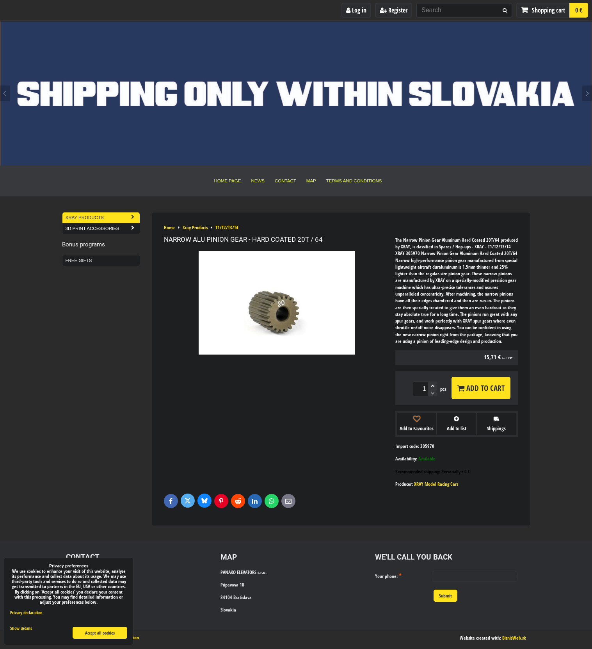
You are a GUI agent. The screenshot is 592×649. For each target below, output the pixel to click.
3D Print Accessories (103, 228)
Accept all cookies (100, 633)
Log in (356, 10)
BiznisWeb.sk (514, 638)
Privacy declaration (26, 612)
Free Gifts (79, 260)
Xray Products (103, 217)
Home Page (227, 180)
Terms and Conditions (354, 180)
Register (393, 10)
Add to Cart (481, 388)
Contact (285, 180)
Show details (21, 628)
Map (311, 180)
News (258, 180)
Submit (445, 596)
